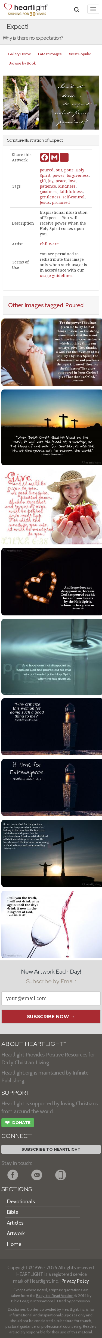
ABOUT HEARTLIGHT (33, 1044)
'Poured (74, 305)
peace (60, 181)
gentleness (50, 197)
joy (50, 181)
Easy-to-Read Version (54, 1295)
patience (48, 186)
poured (47, 170)
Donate (17, 1123)
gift (43, 181)
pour (68, 170)
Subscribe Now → (51, 1016)
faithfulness (71, 191)
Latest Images (50, 54)
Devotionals (21, 1201)
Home (14, 1244)
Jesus (45, 202)
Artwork (16, 1233)
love (72, 181)
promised (61, 202)
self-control (74, 197)
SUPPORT (15, 1093)
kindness (67, 186)
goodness (48, 191)
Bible (12, 1212)
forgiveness (78, 175)
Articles (15, 1223)
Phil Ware (49, 244)
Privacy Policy (75, 1281)
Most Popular (80, 54)
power (58, 175)
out (59, 170)
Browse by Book (22, 63)
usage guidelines (56, 275)
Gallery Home (19, 54)
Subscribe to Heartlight (51, 1149)
